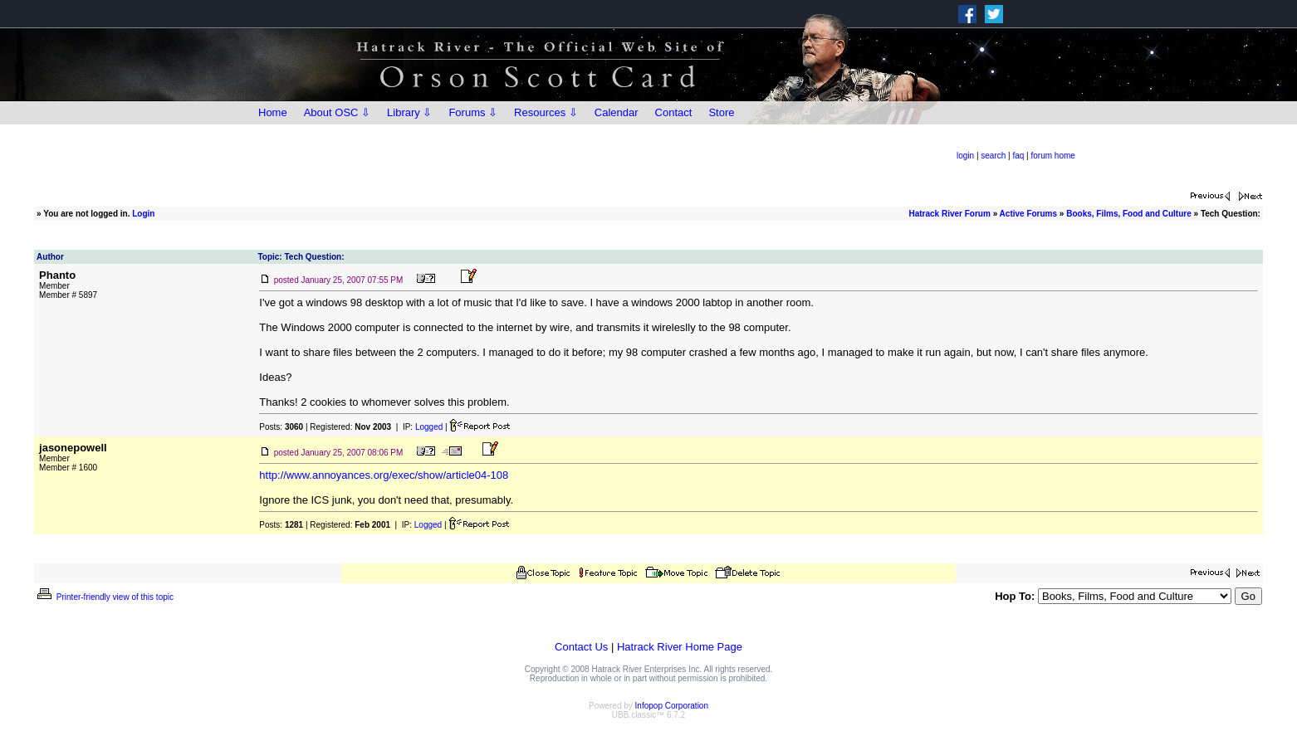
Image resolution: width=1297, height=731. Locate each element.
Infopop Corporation (671, 705)
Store (721, 112)
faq (1018, 155)
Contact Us (581, 647)
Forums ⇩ (472, 112)
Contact (674, 112)
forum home (1053, 155)
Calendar (617, 112)
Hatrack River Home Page (679, 647)
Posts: (281, 426)
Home (272, 112)
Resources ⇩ (546, 112)
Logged (429, 426)
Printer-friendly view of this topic (104, 597)
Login (143, 213)
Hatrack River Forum (949, 213)
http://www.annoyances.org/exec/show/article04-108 (383, 475)
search (993, 155)
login (965, 155)
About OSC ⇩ (337, 112)
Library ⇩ (409, 112)
